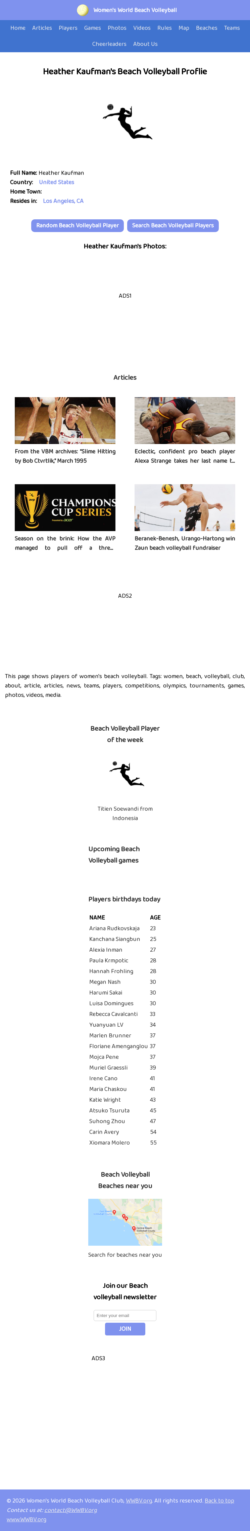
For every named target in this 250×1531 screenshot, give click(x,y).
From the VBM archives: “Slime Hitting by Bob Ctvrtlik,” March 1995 (65, 456)
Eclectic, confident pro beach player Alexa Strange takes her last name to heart (185, 461)
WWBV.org (139, 1501)
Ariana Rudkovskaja (114, 928)
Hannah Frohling (111, 971)
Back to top (219, 1501)
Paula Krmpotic (108, 960)
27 (153, 950)
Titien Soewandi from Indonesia (125, 813)
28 (153, 960)
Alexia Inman (105, 950)
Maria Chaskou (108, 1089)
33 (152, 1014)
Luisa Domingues (111, 1003)
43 (153, 1100)
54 (153, 1132)
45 (153, 1110)
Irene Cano (103, 1078)
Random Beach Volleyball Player (77, 225)
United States (56, 182)
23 (153, 928)
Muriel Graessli (108, 1068)
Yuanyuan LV (106, 1025)
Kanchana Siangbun (114, 939)
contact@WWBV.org (70, 1510)
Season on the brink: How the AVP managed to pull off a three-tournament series (65, 548)
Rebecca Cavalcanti (113, 1014)
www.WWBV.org (26, 1519)
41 (152, 1078)
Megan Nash (105, 982)
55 (153, 1143)
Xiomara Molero (109, 1143)
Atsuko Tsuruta (109, 1110)
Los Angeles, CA (63, 201)
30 (153, 982)
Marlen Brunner (110, 1035)
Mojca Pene (104, 1057)
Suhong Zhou (107, 1121)
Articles (125, 377)
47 (153, 1121)
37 (152, 1035)
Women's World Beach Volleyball (135, 10)
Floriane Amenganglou (118, 1046)
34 (153, 1025)
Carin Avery (104, 1132)
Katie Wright (105, 1100)
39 (153, 1068)
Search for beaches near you (125, 1255)
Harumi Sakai (105, 993)
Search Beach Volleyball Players (173, 225)
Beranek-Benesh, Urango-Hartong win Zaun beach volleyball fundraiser (185, 543)
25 (153, 939)
